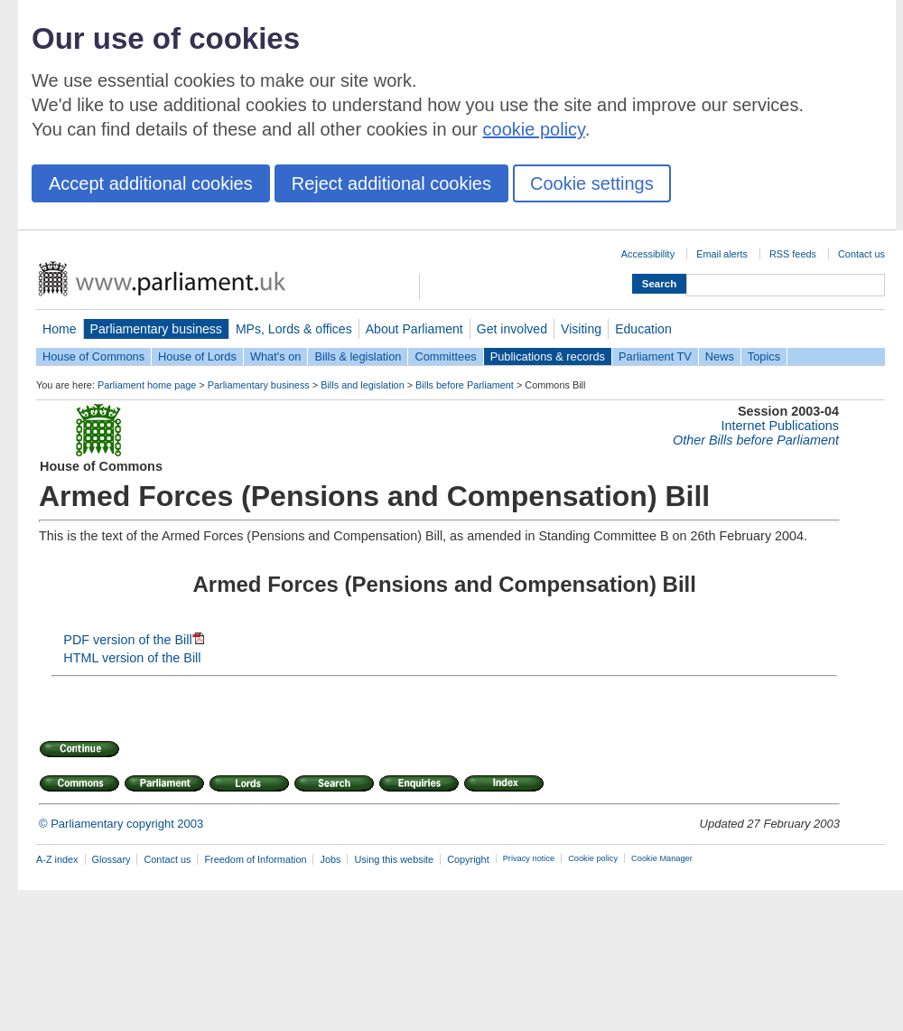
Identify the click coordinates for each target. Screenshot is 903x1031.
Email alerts (722, 253)
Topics (764, 356)
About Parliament (414, 329)
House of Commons (93, 356)
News (719, 356)
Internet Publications (780, 425)
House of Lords (197, 356)
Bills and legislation (363, 385)
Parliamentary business (156, 329)
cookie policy (534, 129)
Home (59, 329)
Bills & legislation (357, 356)
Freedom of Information (255, 859)
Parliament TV (655, 356)
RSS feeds (792, 253)
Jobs (330, 859)
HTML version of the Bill (131, 658)
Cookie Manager (662, 858)
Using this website (393, 859)
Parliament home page (147, 385)
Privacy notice (528, 858)
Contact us (861, 253)
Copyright (468, 859)
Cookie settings (592, 183)
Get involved (512, 329)
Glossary (111, 859)
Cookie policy (593, 858)
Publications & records (547, 356)
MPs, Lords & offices (294, 329)
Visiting (581, 329)
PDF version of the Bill (133, 640)
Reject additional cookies (391, 183)
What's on (276, 356)
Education (643, 329)
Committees (445, 356)
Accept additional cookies (151, 183)
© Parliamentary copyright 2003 (121, 823)
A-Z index (57, 859)
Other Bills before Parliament (756, 440)
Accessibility (648, 253)
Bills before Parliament (464, 385)
